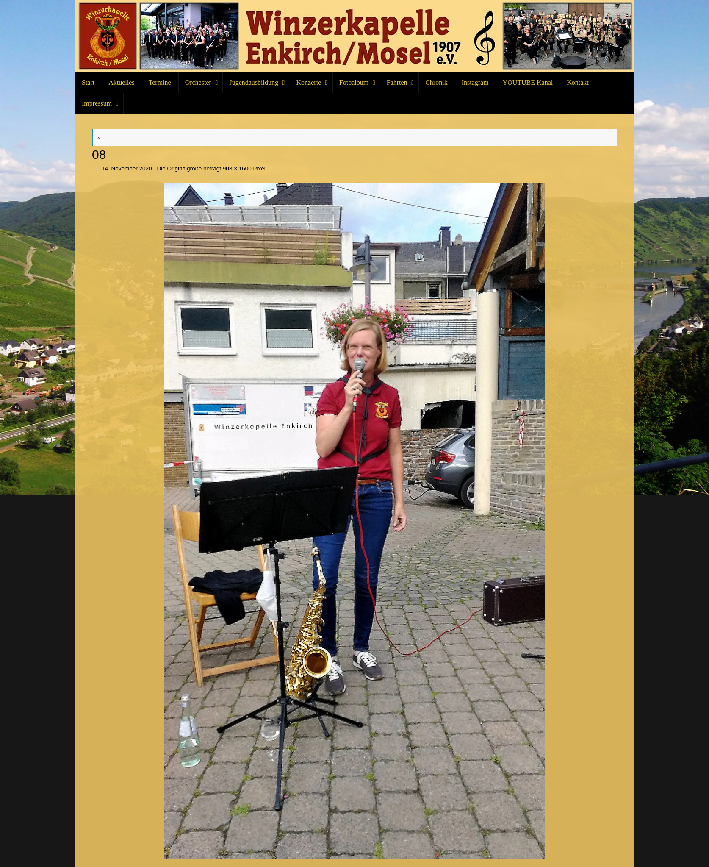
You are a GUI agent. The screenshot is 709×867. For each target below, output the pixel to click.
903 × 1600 (237, 168)
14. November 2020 (127, 168)
